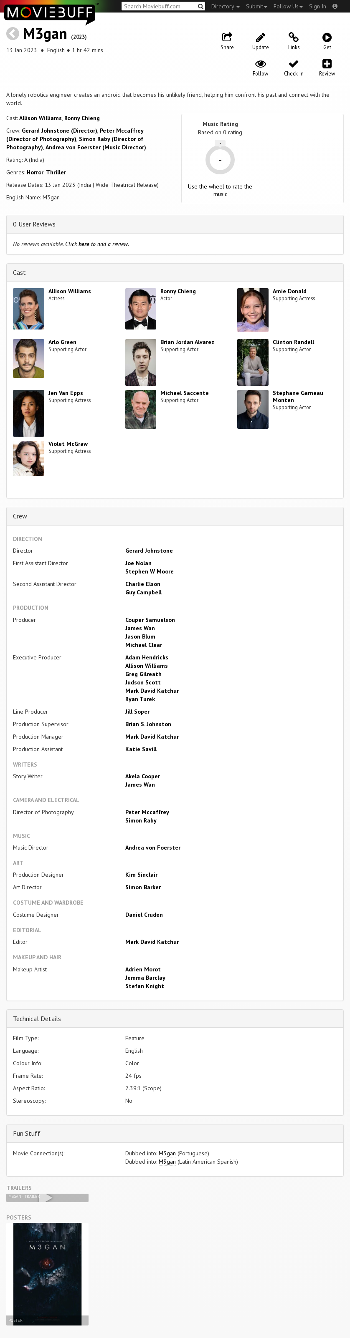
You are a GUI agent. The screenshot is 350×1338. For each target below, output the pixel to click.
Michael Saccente (184, 393)
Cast (19, 272)
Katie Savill (141, 749)
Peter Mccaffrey (147, 812)
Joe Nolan (138, 563)
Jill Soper (137, 711)
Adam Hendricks (146, 657)
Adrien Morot (143, 969)
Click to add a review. (97, 244)
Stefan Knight (144, 986)
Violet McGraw (68, 444)
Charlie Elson (142, 584)
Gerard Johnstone (149, 550)
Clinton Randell (293, 342)
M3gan (45, 33)
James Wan (140, 628)
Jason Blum (140, 636)
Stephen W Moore (149, 571)
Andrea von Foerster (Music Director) (96, 147)
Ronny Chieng (82, 118)
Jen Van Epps (65, 393)
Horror (35, 172)
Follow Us (288, 6)
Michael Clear (143, 645)
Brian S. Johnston (148, 724)
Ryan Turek (140, 699)
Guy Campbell (143, 592)
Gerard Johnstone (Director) (59, 130)
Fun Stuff (27, 1133)
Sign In (317, 6)
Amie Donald (290, 291)
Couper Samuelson (150, 620)
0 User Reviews (34, 224)
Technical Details (37, 1018)
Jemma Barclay (145, 977)
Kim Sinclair (141, 874)
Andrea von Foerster (152, 847)
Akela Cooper (142, 776)
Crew (20, 516)
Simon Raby (141, 820)
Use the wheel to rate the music (220, 190)
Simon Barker (143, 887)
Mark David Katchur (152, 690)
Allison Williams (40, 118)
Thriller (56, 172)
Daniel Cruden (144, 914)
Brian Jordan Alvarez (187, 342)
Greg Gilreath (143, 674)
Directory (225, 6)
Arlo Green (62, 342)
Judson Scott (143, 682)
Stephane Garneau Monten (298, 396)
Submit (256, 6)
